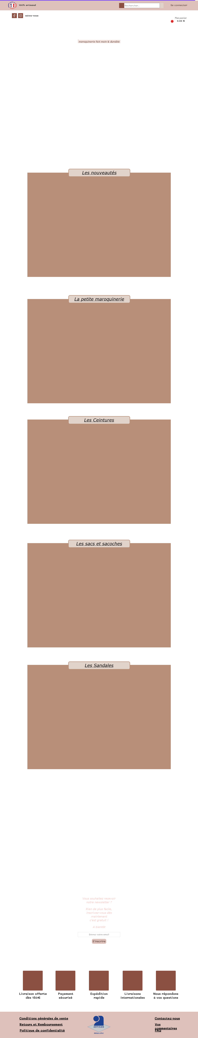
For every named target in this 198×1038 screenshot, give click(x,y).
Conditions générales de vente (43, 1018)
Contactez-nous (167, 1018)
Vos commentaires (166, 1026)
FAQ (158, 1030)
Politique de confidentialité (42, 1030)
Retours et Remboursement (41, 1024)
